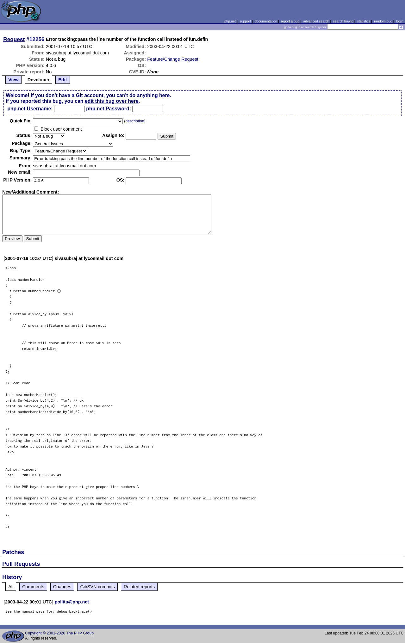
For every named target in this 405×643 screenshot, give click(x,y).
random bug (383, 21)
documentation (266, 21)
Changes (62, 586)
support (245, 21)
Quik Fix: (21, 120)
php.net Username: (30, 108)
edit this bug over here (112, 101)
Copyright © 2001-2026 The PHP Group (59, 633)
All (10, 586)
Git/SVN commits (97, 586)
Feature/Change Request (172, 59)
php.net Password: (108, 108)
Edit (62, 79)
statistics (363, 21)
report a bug (290, 21)
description (134, 121)
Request (14, 39)
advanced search (316, 21)
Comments (33, 586)
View (13, 79)
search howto (343, 21)
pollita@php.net (72, 601)
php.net (230, 21)
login (399, 21)
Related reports (139, 586)
